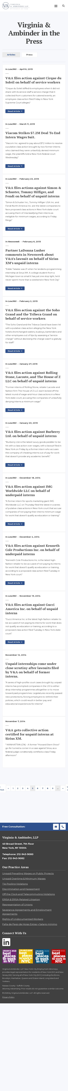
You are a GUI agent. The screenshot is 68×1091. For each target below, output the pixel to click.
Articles (11, 54)
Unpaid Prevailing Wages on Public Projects (28, 873)
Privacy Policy (8, 997)
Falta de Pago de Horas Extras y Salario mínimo (29, 924)
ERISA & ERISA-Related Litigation (21, 899)
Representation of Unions (17, 904)
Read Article (15, 111)
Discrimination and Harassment (21, 889)
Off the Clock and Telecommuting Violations (28, 894)
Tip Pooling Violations (15, 884)
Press (29, 54)
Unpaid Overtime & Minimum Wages (24, 878)
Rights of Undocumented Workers (22, 919)
